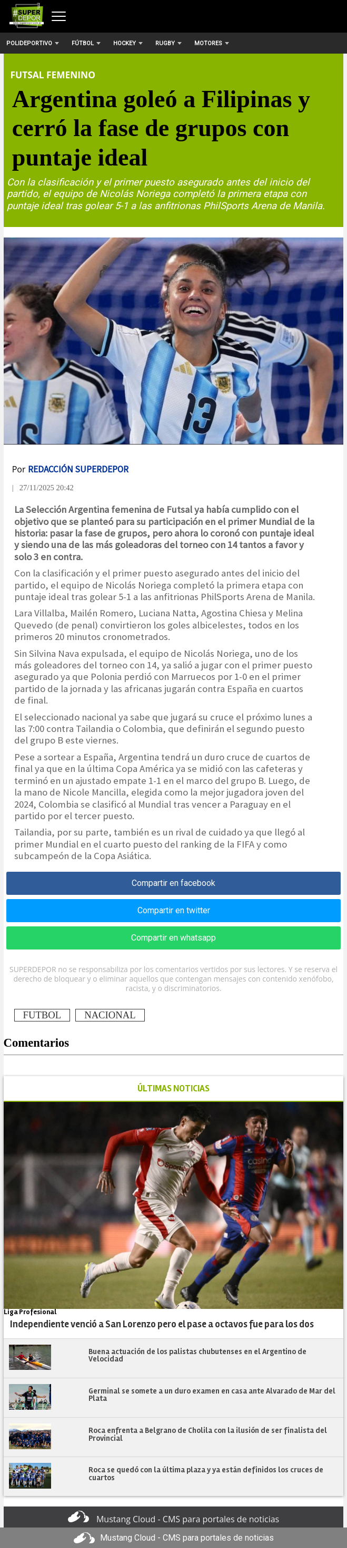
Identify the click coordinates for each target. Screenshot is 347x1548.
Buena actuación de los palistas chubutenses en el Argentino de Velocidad (197, 1355)
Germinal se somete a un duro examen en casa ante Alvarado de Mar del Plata (211, 1394)
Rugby (168, 43)
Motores (211, 43)
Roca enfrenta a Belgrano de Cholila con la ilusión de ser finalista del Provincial (207, 1434)
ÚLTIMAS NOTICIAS (173, 1088)
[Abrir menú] (59, 16)
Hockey (128, 43)
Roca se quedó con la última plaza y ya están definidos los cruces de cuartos (205, 1473)
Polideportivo (32, 43)
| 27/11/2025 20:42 (43, 487)
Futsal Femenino (53, 74)
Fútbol (86, 43)
